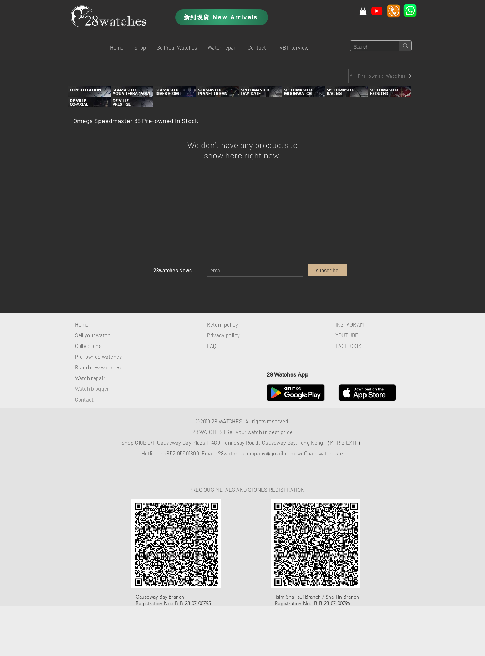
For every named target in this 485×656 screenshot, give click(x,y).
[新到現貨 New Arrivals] (221, 17)
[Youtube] (376, 10)
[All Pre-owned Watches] (381, 76)
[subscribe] (327, 270)
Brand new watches (98, 367)
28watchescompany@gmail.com (256, 453)
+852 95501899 (181, 453)
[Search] (369, 47)
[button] (140, 47)
